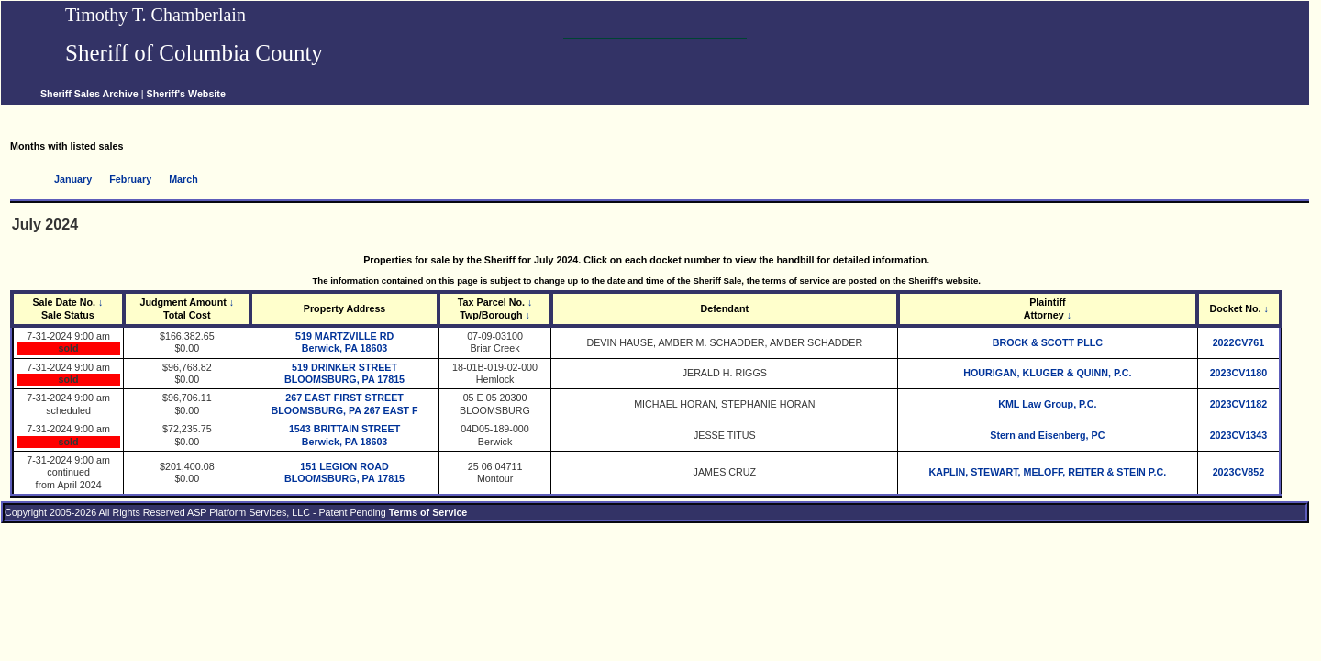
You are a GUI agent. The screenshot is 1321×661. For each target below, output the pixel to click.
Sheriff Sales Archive (89, 93)
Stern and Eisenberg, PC (1047, 435)
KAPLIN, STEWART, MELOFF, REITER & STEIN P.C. (1047, 471)
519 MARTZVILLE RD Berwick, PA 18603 (344, 341)
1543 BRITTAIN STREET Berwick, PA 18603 (344, 434)
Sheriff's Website (186, 93)
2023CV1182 (1239, 403)
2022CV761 (1239, 342)
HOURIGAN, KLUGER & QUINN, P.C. (1047, 372)
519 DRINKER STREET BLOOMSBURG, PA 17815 (344, 373)
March (183, 179)
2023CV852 (1239, 471)
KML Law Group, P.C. (1047, 403)
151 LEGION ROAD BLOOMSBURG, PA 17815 (344, 472)
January (73, 179)
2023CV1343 (1239, 435)
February (130, 179)
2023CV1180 (1239, 372)
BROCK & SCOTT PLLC (1048, 342)
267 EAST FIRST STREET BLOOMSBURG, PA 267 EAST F (344, 403)
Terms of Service (428, 512)
